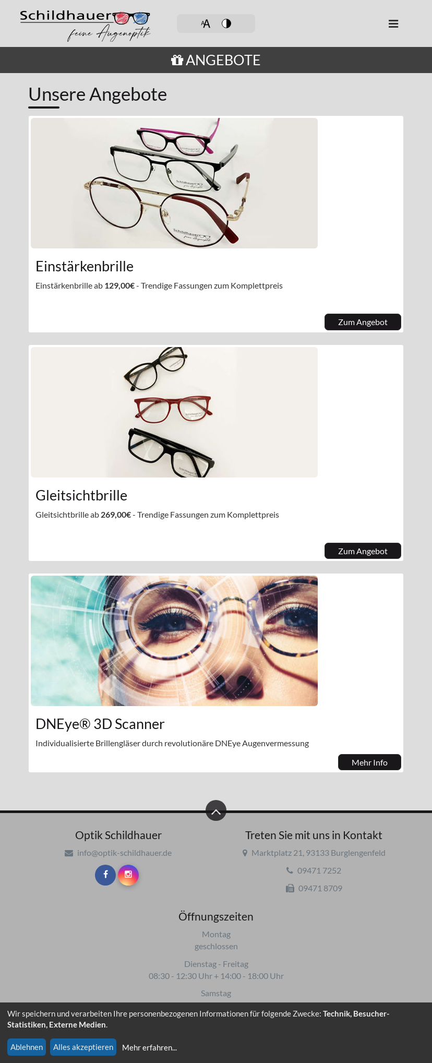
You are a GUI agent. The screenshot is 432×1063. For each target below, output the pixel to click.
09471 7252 (313, 870)
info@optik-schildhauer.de (118, 852)
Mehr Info (370, 762)
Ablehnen (26, 1047)
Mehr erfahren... (149, 1047)
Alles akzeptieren (83, 1047)
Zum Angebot (363, 322)
